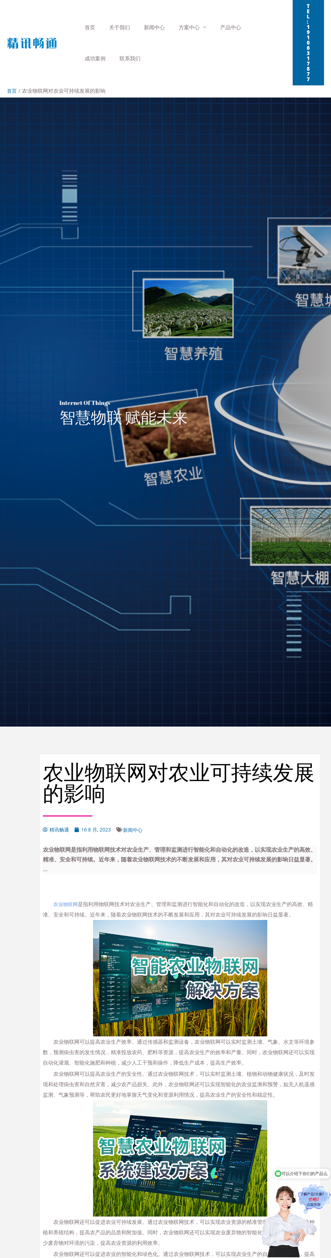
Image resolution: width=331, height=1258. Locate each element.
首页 (88, 27)
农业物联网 (66, 903)
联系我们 (93, 58)
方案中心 (177, 27)
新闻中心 (145, 27)
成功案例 (246, 27)
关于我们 (114, 27)
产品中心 (215, 27)
